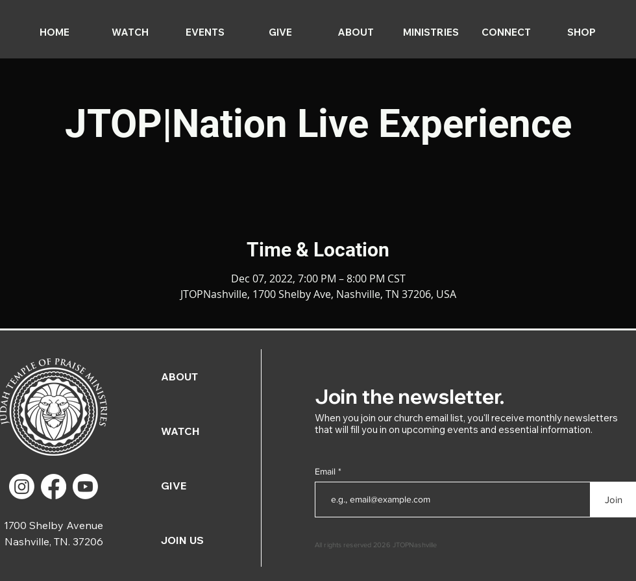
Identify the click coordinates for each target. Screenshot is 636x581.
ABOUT (179, 376)
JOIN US (182, 540)
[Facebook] (53, 486)
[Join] (613, 499)
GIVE (173, 485)
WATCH (180, 431)
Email (326, 471)
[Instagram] (21, 486)
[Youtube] (85, 486)
